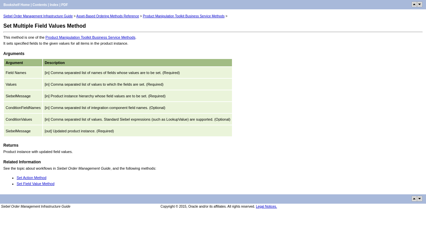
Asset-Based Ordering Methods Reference (107, 16)
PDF (64, 5)
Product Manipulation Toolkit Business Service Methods (184, 16)
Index (54, 5)
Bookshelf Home (17, 5)
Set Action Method (31, 178)
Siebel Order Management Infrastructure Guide (38, 16)
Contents (40, 5)
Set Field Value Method (36, 184)
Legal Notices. (266, 206)
